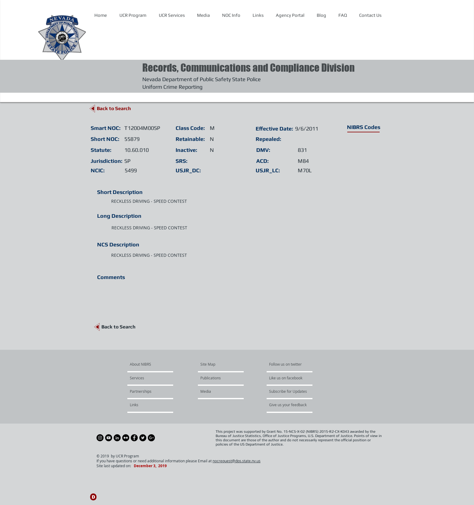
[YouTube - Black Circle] (108, 437)
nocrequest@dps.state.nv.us (237, 460)
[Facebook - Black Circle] (134, 437)
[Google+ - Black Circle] (151, 437)
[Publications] (217, 378)
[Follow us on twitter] (287, 364)
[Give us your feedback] (291, 405)
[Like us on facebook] (287, 378)
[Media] (216, 391)
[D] (93, 496)
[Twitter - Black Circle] (142, 437)
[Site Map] (214, 364)
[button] (231, 15)
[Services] (147, 378)
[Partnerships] (146, 391)
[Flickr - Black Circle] (125, 437)
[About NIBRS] (153, 364)
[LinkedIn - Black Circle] (117, 437)
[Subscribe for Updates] (288, 391)
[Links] (146, 405)
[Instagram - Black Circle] (100, 437)
